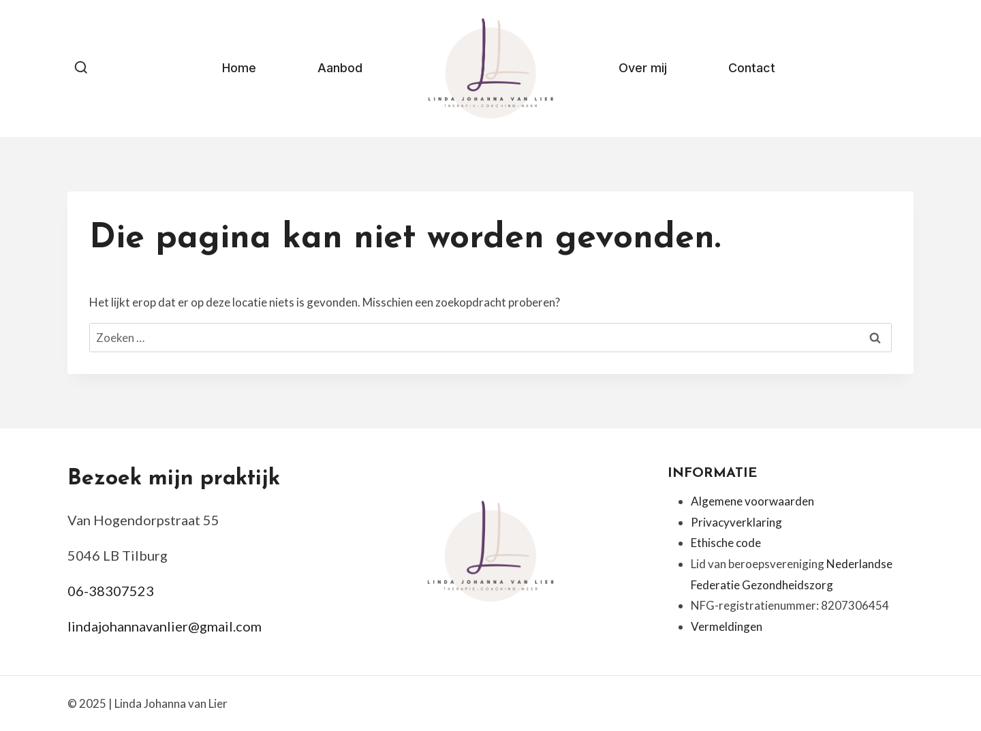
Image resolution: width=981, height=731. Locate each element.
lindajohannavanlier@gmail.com (164, 626)
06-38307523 (110, 590)
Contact (751, 68)
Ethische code (726, 542)
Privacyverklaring (736, 522)
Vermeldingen (726, 626)
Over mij (643, 68)
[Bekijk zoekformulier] (81, 68)
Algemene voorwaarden (752, 501)
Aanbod (339, 68)
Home (239, 68)
